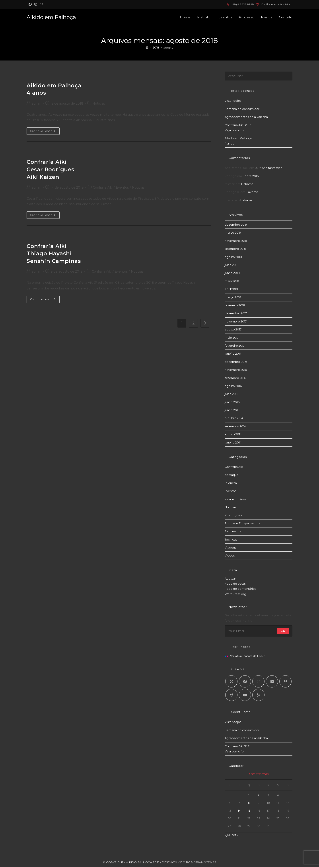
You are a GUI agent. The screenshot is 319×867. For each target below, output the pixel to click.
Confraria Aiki (103, 187)
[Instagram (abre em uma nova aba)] (35, 4)
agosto (168, 47)
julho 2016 (231, 394)
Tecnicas (231, 539)
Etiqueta (231, 483)
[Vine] (231, 695)
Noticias (98, 103)
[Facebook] (245, 681)
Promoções (233, 515)
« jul (227, 835)
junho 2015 (232, 410)
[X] (231, 681)
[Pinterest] (285, 681)
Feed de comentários (240, 588)
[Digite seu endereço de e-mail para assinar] (258, 631)
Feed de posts (235, 583)
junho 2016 (232, 402)
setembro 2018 (235, 248)
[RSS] (258, 695)
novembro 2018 (236, 240)
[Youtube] (245, 695)
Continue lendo (45, 132)
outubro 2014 (234, 418)
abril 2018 (231, 289)
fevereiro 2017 (235, 345)
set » (235, 835)
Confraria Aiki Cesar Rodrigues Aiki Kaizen (50, 169)
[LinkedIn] (272, 681)
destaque (232, 474)
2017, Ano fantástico (268, 168)
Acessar (230, 578)
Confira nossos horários (275, 4)
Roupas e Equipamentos (242, 523)
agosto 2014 (233, 434)
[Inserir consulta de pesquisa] (258, 76)
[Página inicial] (147, 47)
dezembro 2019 (236, 224)
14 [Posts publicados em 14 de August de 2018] (239, 810)
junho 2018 (232, 273)
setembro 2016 (235, 378)
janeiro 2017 (233, 353)
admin (36, 103)
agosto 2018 (233, 257)
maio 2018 (232, 281)
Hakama (247, 184)
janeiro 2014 (233, 442)
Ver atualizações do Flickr (247, 656)
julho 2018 (232, 265)
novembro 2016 (236, 369)
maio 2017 (232, 337)
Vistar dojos (233, 100)
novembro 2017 (236, 321)
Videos (230, 555)
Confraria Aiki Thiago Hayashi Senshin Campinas (54, 253)
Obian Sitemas (205, 862)
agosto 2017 (233, 329)
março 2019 (233, 232)
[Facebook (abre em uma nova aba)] (31, 4)
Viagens (230, 547)
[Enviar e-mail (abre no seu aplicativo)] (41, 4)
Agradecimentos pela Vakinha (246, 117)
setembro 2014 (235, 426)
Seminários (233, 531)
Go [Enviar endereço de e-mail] (283, 631)
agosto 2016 (233, 386)
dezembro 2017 (236, 313)
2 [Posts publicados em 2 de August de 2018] (258, 795)
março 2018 (233, 297)
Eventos (122, 187)
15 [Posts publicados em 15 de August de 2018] (248, 810)
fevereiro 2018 (235, 305)
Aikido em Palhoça (51, 17)
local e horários (235, 499)
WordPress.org (235, 594)
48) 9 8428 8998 (243, 4)
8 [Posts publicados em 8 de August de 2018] (249, 803)
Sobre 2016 (251, 176)
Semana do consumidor (242, 109)
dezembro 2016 (236, 361)
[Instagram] (258, 681)
